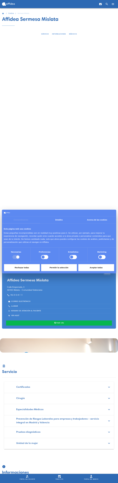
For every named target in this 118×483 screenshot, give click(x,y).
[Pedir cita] (59, 323)
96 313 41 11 (15, 295)
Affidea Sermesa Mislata (28, 280)
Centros (11, 13)
